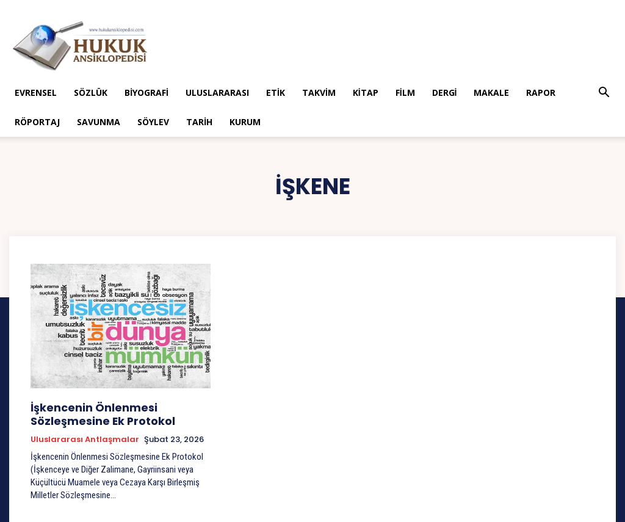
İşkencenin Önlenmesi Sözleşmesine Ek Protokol (118, 412)
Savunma (98, 122)
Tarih (199, 122)
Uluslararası (217, 92)
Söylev (153, 122)
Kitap (365, 92)
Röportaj (37, 122)
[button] (604, 94)
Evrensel (36, 92)
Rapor (540, 92)
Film (405, 92)
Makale (491, 92)
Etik (275, 92)
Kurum (245, 122)
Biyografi (146, 92)
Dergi (444, 92)
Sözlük (90, 92)
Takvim (319, 92)
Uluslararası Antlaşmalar (85, 435)
